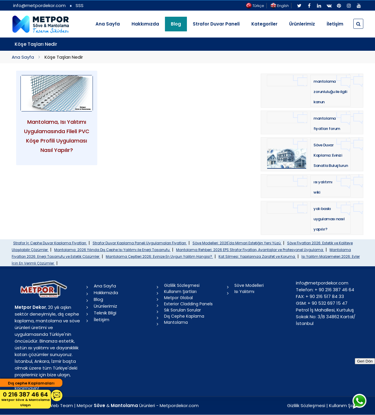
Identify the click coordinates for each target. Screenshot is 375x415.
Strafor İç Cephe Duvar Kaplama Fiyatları (50, 242)
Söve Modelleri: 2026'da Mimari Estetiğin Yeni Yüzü (237, 242)
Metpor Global (178, 298)
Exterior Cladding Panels (188, 304)
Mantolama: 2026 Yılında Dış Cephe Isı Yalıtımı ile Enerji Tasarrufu (112, 249)
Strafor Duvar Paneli (216, 24)
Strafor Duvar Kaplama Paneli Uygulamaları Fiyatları (140, 242)
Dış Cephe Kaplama (184, 316)
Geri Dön (365, 361)
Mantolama (176, 322)
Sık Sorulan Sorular (182, 310)
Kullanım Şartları (180, 291)
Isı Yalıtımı (244, 291)
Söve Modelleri (249, 285)
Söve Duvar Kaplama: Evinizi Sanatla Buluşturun (330, 155)
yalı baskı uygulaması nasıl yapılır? (329, 219)
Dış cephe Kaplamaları (31, 383)
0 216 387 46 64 (25, 399)
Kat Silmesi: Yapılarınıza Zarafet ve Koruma (257, 256)
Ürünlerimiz (302, 24)
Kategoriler (264, 24)
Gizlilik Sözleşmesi (182, 285)
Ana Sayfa (108, 24)
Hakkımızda (145, 24)
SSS (79, 5)
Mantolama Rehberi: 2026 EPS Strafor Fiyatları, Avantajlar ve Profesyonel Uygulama (250, 249)
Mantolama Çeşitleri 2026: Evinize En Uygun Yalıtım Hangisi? (159, 256)
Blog (98, 299)
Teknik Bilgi (105, 313)
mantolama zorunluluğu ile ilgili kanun (330, 92)
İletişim (335, 24)
